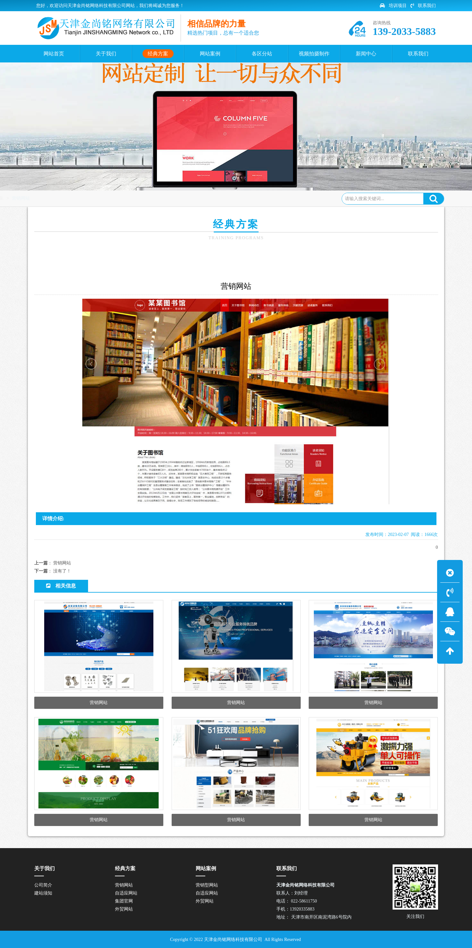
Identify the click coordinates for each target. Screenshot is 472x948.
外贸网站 (124, 909)
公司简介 (43, 885)
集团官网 (124, 901)
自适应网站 (126, 893)
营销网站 (118, 198)
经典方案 (92, 198)
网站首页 (65, 198)
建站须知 (43, 893)
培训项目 (393, 5)
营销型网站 (207, 885)
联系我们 (423, 5)
